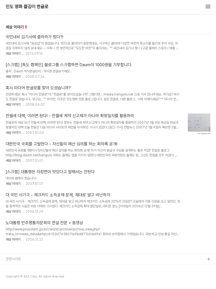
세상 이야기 (13, 53)
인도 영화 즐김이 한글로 (27, 6)
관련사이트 (13, 259)
